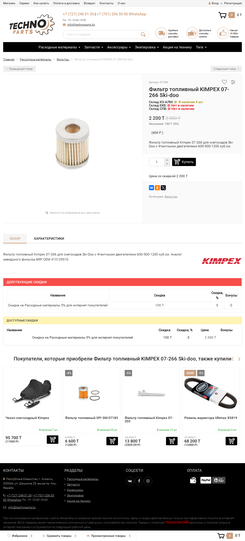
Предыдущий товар (19, 68)
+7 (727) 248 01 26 (78, 14)
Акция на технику (177, 47)
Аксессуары (117, 47)
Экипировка (145, 47)
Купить (188, 162)
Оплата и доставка (66, 3)
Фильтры (63, 59)
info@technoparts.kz (81, 24)
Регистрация (233, 3)
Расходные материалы (58, 47)
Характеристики (49, 239)
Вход (213, 3)
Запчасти (92, 47)
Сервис (24, 3)
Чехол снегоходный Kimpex (27, 418)
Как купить (41, 3)
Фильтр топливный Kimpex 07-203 (149, 419)
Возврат (89, 3)
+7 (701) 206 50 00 (112, 14)
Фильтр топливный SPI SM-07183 (91, 418)
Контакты (107, 3)
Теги (199, 47)
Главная (9, 59)
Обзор (14, 239)
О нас (121, 3)
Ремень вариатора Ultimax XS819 (210, 418)
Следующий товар (226, 68)
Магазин (9, 3)
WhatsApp (137, 14)
